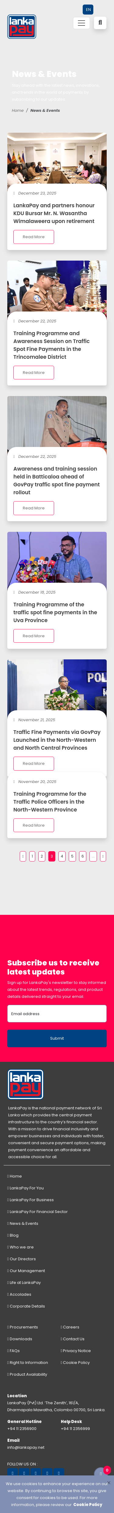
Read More (34, 237)
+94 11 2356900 (21, 1428)
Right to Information (27, 1362)
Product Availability (27, 1374)
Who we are (20, 1247)
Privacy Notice (76, 1351)
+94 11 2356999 (75, 1428)
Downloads (19, 1339)
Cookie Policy (75, 1362)
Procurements (22, 1327)
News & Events (22, 1223)
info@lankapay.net (25, 1447)
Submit (57, 1038)
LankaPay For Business (30, 1200)
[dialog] (57, 1494)
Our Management (26, 1271)
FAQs (13, 1351)
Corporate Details (26, 1306)
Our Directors (21, 1259)
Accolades (19, 1294)
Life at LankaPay (24, 1282)
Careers (70, 1327)
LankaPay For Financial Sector (37, 1212)
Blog (13, 1235)
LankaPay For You (25, 1188)
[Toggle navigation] (81, 23)
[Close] (108, 1482)
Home (18, 110)
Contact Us (73, 1339)
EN (88, 9)
